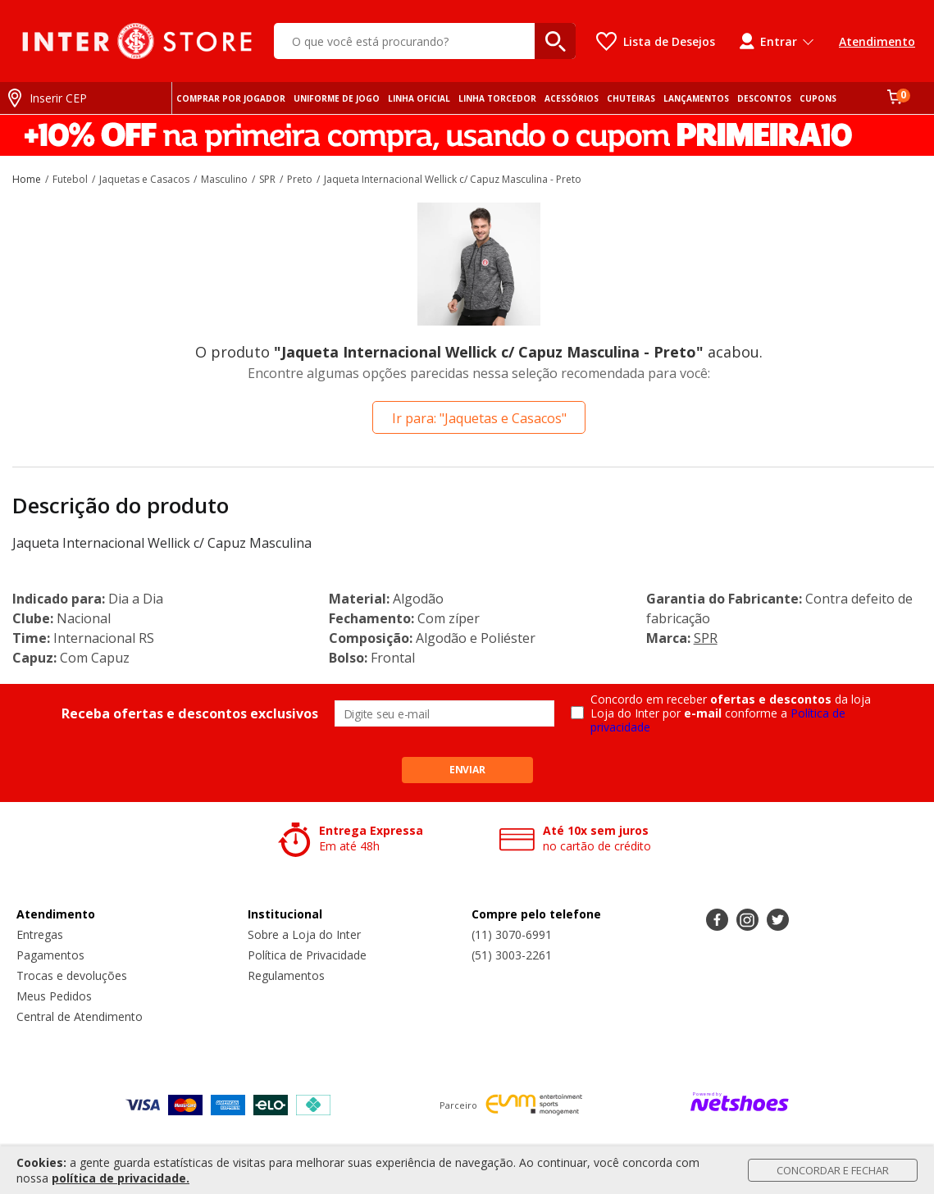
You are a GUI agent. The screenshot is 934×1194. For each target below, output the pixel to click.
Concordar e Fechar (833, 1170)
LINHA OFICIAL (419, 98)
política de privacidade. (120, 1178)
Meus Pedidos (54, 996)
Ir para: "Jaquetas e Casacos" (479, 418)
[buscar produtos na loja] (555, 41)
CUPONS (818, 98)
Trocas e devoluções (71, 975)
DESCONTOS (764, 98)
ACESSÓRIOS (571, 98)
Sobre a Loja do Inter (304, 934)
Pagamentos (50, 955)
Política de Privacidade (307, 955)
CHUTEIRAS (631, 98)
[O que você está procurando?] (425, 41)
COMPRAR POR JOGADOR (230, 98)
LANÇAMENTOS (696, 98)
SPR (706, 638)
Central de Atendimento (79, 1016)
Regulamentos (286, 975)
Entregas (39, 934)
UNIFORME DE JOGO (337, 98)
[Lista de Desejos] (655, 41)
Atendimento (877, 41)
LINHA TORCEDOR (497, 98)
